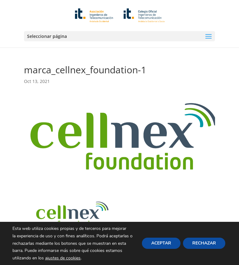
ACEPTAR (161, 243)
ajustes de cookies (63, 258)
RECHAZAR (204, 243)
